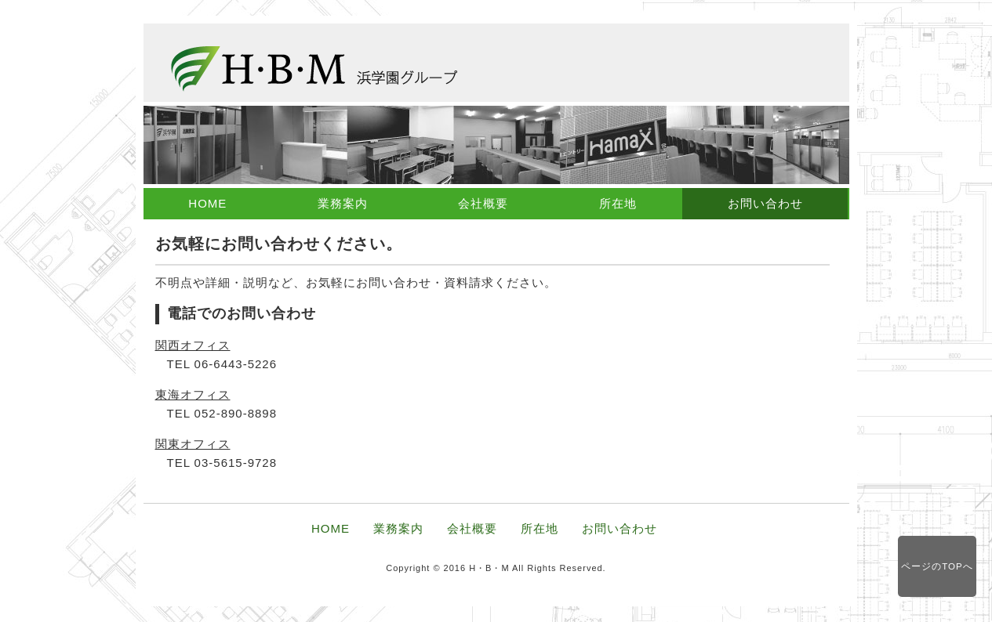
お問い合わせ (765, 203)
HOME (207, 203)
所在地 (618, 203)
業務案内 (343, 203)
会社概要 (483, 203)
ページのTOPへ (937, 566)
